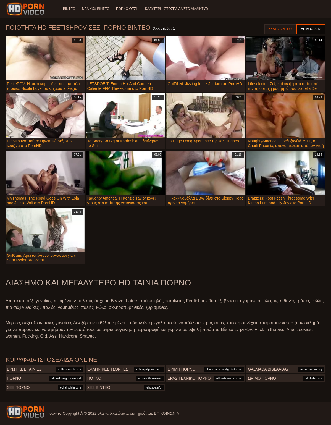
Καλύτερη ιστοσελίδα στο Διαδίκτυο (176, 9)
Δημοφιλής (311, 29)
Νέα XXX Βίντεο (95, 9)
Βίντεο (69, 9)
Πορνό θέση (127, 9)
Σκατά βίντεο (280, 29)
